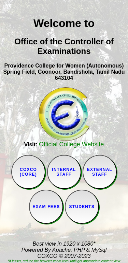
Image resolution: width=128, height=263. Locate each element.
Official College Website (71, 144)
